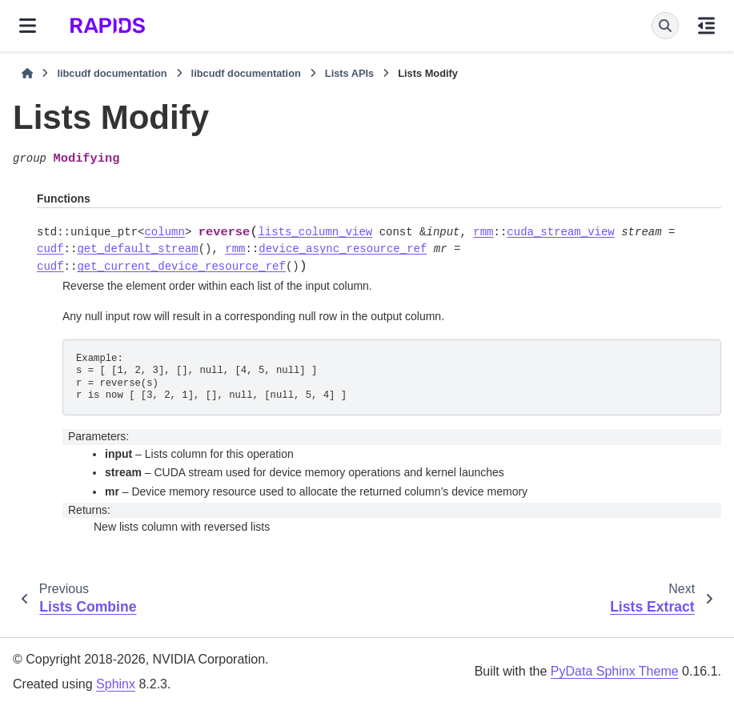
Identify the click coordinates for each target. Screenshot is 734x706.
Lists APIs (349, 73)
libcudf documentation (111, 73)
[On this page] (706, 25)
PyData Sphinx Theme (615, 671)
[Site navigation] (27, 25)
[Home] (27, 73)
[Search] (665, 25)
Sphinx (115, 684)
